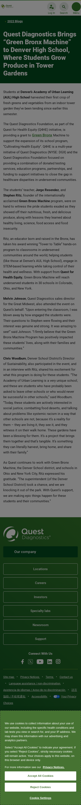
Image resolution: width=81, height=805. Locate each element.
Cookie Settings (40, 798)
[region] (40, 757)
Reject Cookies (40, 787)
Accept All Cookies (41, 775)
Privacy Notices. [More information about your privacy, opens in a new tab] (53, 767)
